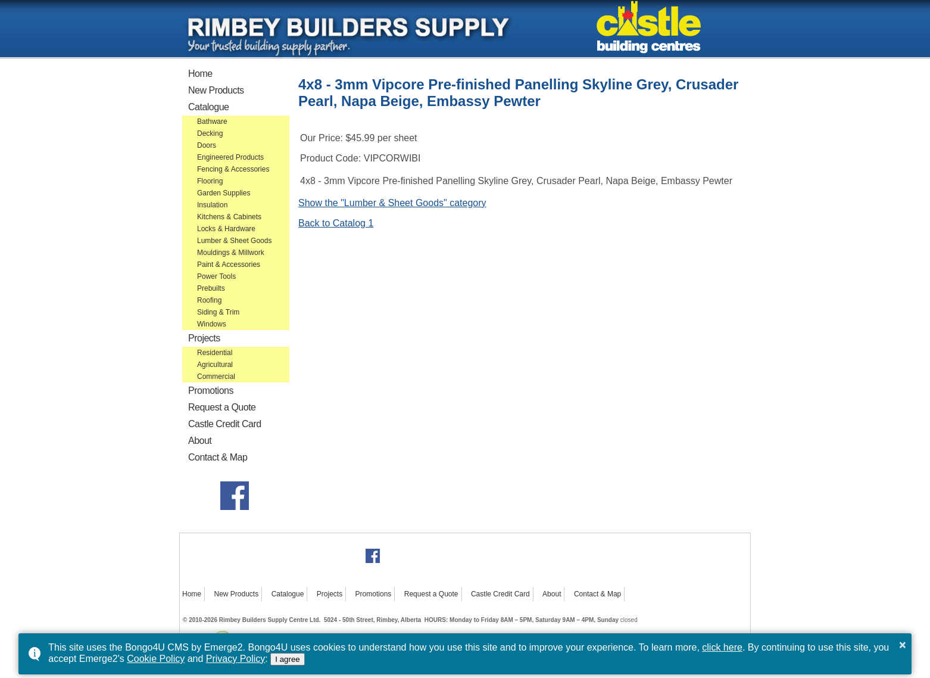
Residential (214, 353)
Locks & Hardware (226, 229)
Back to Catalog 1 (335, 223)
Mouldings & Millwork (230, 252)
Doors (206, 145)
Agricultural (215, 364)
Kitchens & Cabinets (229, 217)
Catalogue (208, 107)
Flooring (210, 181)
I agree (287, 659)
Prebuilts (211, 288)
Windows (211, 324)
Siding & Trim (218, 312)
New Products (216, 90)
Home (200, 74)
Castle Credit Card (224, 424)
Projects (204, 338)
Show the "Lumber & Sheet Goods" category (392, 203)
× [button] (902, 645)
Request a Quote (221, 407)
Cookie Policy (156, 659)
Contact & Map (217, 457)
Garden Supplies (223, 193)
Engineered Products (230, 157)
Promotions (210, 390)
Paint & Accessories (228, 264)
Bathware (212, 121)
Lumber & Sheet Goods (234, 241)
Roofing (209, 300)
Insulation (212, 205)
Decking (210, 133)
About (199, 441)
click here (722, 647)
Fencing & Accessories (233, 169)
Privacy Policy (236, 659)
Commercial (216, 376)
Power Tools (216, 276)
